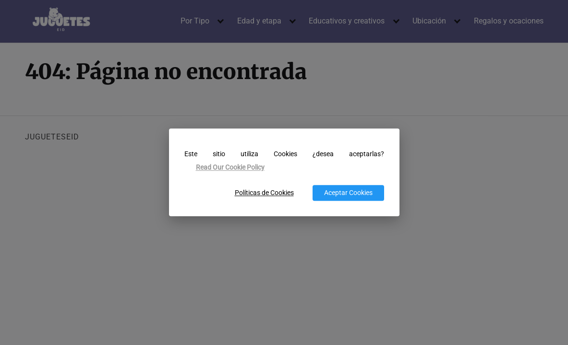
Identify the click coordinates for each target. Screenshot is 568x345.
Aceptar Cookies (348, 193)
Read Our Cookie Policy (230, 167)
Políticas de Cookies (264, 193)
